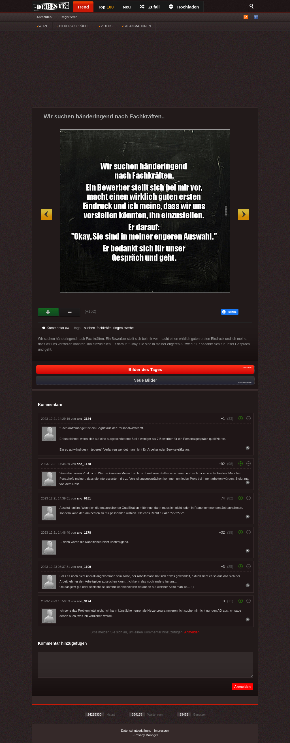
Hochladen (184, 7)
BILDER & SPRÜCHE (73, 26)
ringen (118, 328)
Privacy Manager (146, 735)
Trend (83, 7)
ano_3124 (84, 418)
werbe (129, 328)
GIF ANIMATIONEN (136, 26)
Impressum (161, 730)
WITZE (42, 26)
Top (106, 7)
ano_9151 (84, 498)
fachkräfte (104, 328)
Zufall (150, 7)
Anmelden (44, 17)
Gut (48, 312)
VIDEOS (105, 26)
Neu (127, 7)
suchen (89, 328)
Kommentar (55, 328)
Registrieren (69, 17)
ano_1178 (84, 464)
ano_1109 (84, 566)
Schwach (69, 312)
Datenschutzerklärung (136, 730)
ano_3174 (84, 601)
